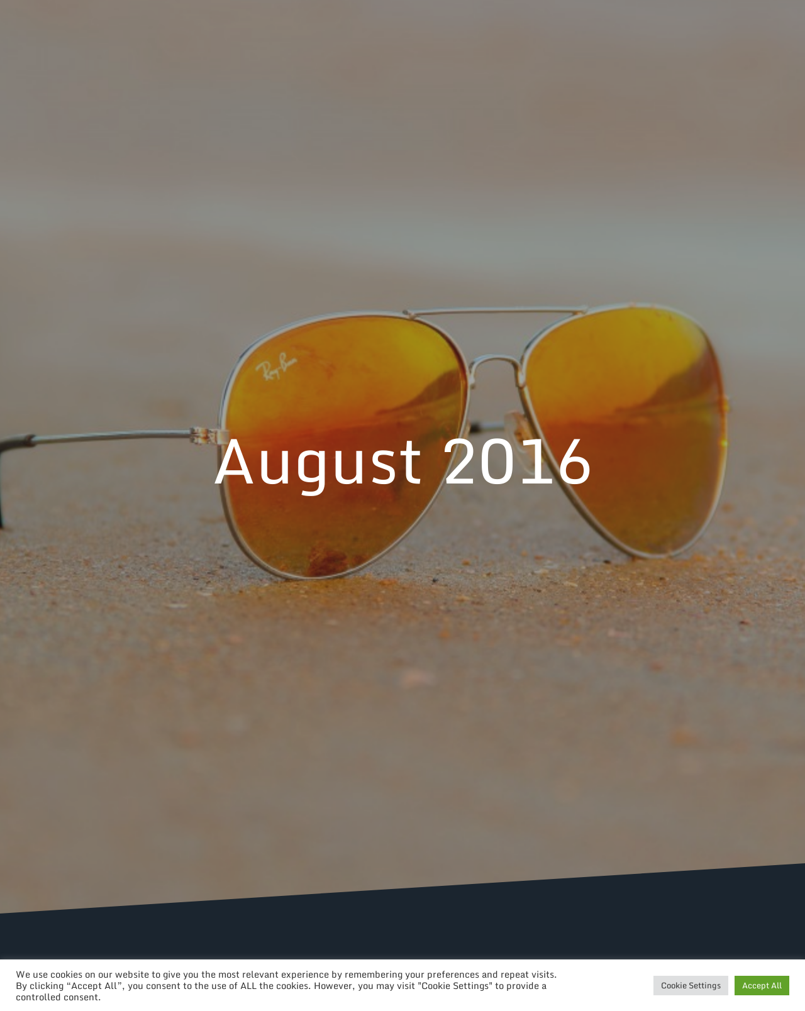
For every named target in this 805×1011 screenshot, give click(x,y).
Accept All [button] (762, 985)
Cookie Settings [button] (691, 985)
